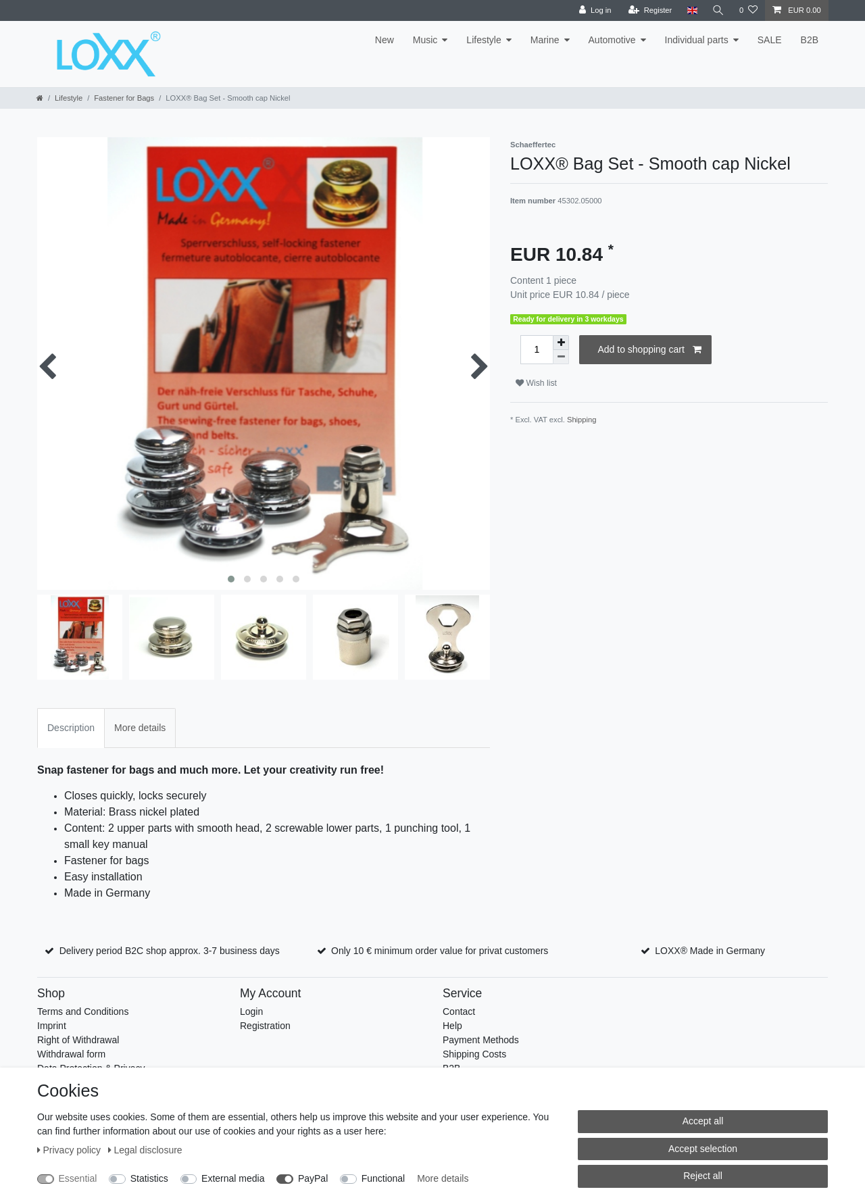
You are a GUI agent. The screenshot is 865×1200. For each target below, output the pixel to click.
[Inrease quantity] (561, 342)
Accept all (703, 1121)
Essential (78, 1178)
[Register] (650, 10)
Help (452, 1025)
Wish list (536, 383)
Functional (383, 1178)
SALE (770, 39)
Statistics (149, 1178)
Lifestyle (483, 39)
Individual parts (696, 39)
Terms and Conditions (82, 1011)
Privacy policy (70, 1150)
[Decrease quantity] (561, 357)
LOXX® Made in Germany (710, 950)
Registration (265, 1025)
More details (442, 1178)
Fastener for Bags (124, 98)
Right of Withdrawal (78, 1039)
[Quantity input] (536, 349)
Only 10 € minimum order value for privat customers (439, 950)
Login (251, 1011)
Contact (459, 1011)
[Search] (718, 10)
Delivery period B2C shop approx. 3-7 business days (169, 950)
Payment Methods (481, 1039)
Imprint (51, 1025)
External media (232, 1178)
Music (425, 39)
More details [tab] (140, 727)
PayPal (313, 1178)
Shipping (582, 420)
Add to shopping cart (649, 350)
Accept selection (702, 1148)
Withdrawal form (71, 1054)
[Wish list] (748, 10)
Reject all (702, 1175)
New (384, 39)
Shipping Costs (474, 1054)
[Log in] (595, 10)
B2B (809, 39)
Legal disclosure (145, 1150)
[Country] (691, 10)
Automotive (612, 39)
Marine (545, 39)
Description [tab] (71, 727)
